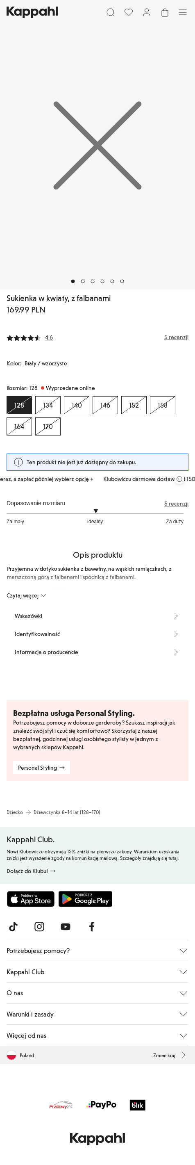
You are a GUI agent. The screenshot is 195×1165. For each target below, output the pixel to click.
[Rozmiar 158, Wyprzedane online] (162, 405)
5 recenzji (176, 503)
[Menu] (183, 12)
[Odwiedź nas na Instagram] (39, 926)
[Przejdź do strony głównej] (32, 12)
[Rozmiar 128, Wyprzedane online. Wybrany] (19, 405)
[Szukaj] (111, 12)
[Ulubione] (129, 12)
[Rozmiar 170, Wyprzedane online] (48, 426)
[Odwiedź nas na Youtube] (65, 926)
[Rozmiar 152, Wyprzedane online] (134, 405)
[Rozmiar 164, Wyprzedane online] (19, 426)
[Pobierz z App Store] (31, 899)
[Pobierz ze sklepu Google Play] (85, 899)
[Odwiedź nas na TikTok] (13, 926)
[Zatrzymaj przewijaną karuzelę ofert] (179, 479)
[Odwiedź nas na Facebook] (91, 926)
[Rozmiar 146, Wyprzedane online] (105, 405)
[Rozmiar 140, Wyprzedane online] (76, 405)
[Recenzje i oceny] (97, 337)
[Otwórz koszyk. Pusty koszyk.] (165, 12)
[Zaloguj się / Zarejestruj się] (147, 12)
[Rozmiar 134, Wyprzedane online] (48, 405)
